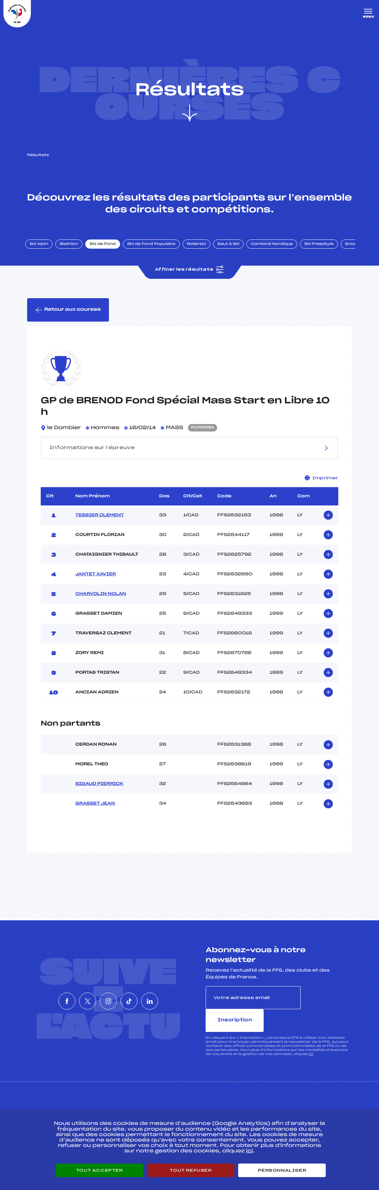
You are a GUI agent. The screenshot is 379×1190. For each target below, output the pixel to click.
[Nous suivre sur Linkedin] (170, 995)
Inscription (326, 1003)
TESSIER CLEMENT (99, 521)
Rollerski (200, 248)
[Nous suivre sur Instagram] (108, 995)
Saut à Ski (232, 248)
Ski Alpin (43, 248)
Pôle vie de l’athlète (281, 1104)
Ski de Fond (107, 248)
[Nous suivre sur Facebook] (46, 995)
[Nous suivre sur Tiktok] (139, 995)
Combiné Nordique (276, 248)
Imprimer (321, 483)
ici (311, 1036)
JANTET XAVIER (95, 580)
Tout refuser (190, 1170)
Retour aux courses (68, 315)
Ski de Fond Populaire (155, 248)
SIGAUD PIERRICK (99, 789)
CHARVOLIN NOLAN (100, 599)
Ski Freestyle (323, 248)
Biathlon (73, 248)
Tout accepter (99, 1170)
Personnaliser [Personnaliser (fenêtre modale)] (282, 1170)
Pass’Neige (169, 1104)
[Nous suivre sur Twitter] (77, 995)
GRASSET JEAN (95, 809)
